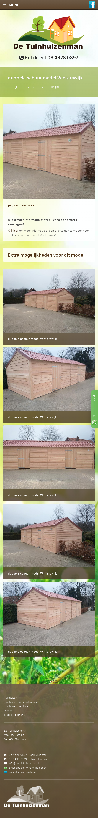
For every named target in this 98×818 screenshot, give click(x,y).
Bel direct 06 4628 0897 (49, 57)
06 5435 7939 (18, 759)
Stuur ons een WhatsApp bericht (28, 767)
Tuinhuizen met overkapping (21, 702)
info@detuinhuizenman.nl (24, 763)
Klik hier (13, 230)
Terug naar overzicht (24, 86)
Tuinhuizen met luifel (16, 706)
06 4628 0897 (18, 755)
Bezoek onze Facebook (22, 772)
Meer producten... (15, 714)
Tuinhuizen (10, 697)
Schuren (9, 710)
